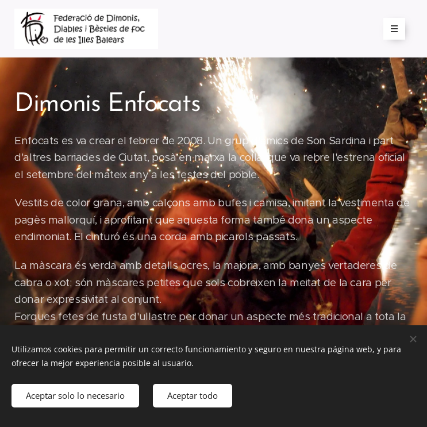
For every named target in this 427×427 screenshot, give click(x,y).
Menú (390, 29)
